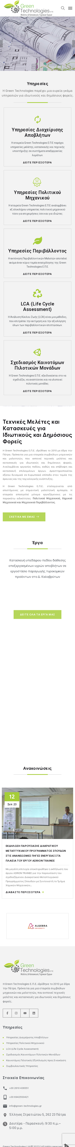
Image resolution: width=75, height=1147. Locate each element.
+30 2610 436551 (19, 1087)
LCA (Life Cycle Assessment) (22, 1048)
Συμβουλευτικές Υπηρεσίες (22, 1065)
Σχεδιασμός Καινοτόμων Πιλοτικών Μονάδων (33, 1054)
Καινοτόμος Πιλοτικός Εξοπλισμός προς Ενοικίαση (36, 1060)
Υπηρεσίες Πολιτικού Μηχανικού (25, 1042)
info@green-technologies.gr (25, 1105)
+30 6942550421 (18, 1096)
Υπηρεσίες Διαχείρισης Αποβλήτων (27, 1037)
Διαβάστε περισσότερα (25, 892)
